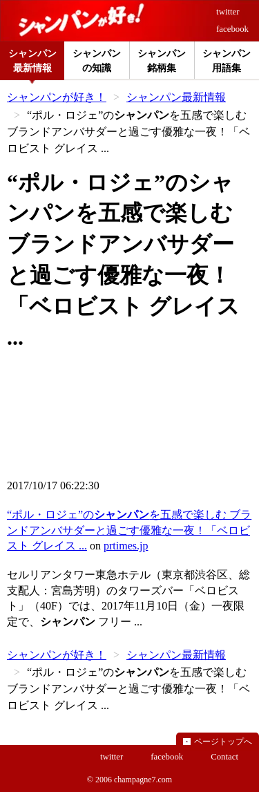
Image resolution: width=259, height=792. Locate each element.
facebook (232, 29)
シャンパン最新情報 (176, 97)
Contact (224, 757)
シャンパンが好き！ (56, 97)
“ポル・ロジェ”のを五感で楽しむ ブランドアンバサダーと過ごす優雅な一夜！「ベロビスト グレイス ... (129, 530)
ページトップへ (223, 741)
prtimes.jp (126, 545)
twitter (227, 12)
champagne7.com (143, 779)
